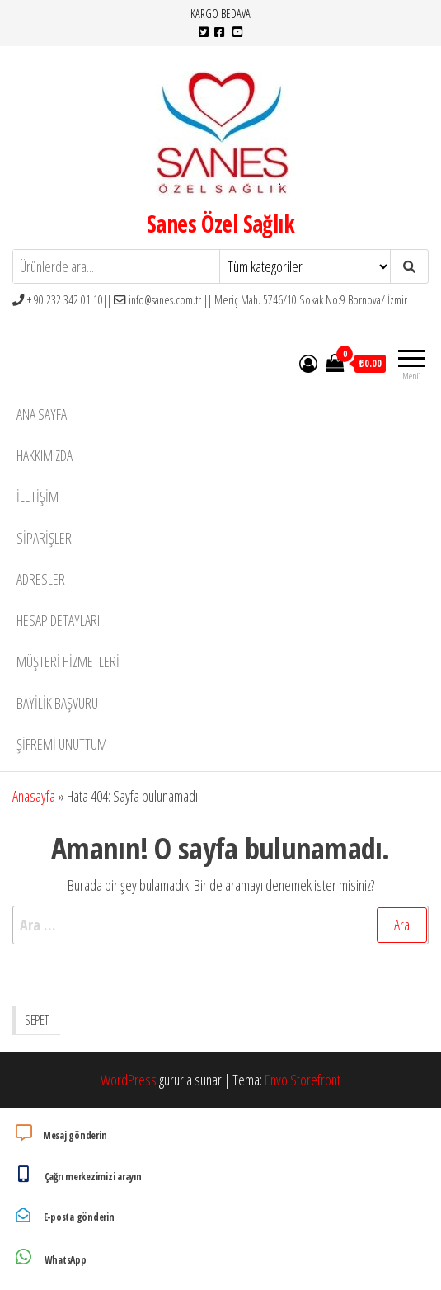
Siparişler (44, 538)
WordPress (129, 1080)
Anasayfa (33, 796)
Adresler (40, 579)
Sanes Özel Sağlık (220, 223)
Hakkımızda (44, 455)
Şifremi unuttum (61, 744)
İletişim (37, 496)
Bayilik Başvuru (57, 703)
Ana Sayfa (41, 414)
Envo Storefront (302, 1080)
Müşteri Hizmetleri (68, 661)
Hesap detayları (58, 620)
